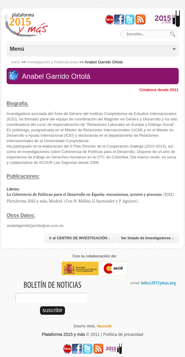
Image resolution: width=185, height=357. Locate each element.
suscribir (52, 310)
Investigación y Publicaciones (52, 62)
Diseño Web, (92, 326)
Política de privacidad (123, 334)
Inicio (15, 62)
